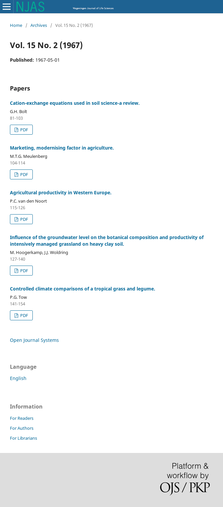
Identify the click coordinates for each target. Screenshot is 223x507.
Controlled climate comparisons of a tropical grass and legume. (82, 288)
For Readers (21, 418)
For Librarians (23, 438)
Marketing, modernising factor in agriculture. (62, 148)
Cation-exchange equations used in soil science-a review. (75, 103)
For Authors (21, 428)
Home (16, 25)
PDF (23, 130)
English (18, 378)
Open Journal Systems (34, 340)
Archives (38, 25)
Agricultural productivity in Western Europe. (61, 192)
